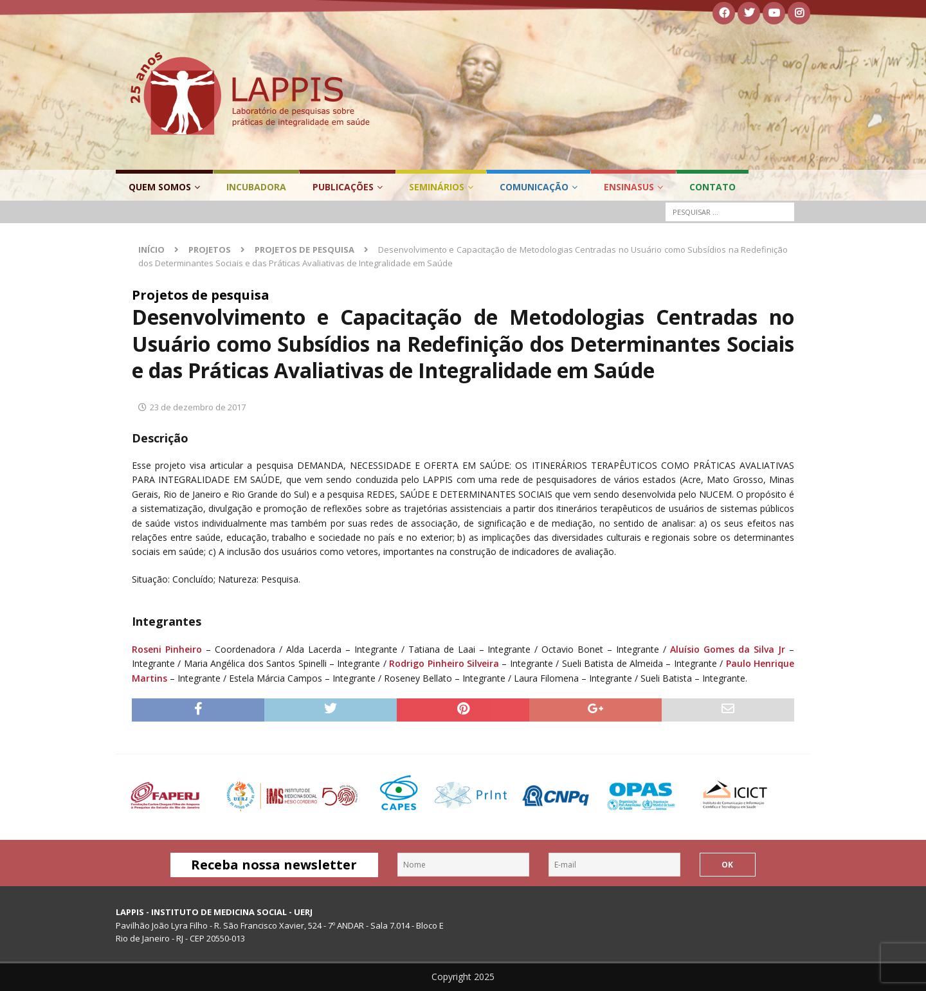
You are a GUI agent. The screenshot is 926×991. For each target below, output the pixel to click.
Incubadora (256, 187)
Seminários (436, 187)
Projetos (209, 249)
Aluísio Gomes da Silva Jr (727, 649)
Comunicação (534, 187)
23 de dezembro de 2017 (198, 407)
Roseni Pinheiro (167, 649)
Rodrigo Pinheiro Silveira (444, 663)
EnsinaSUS (629, 187)
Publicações (343, 187)
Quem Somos (160, 187)
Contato (712, 187)
